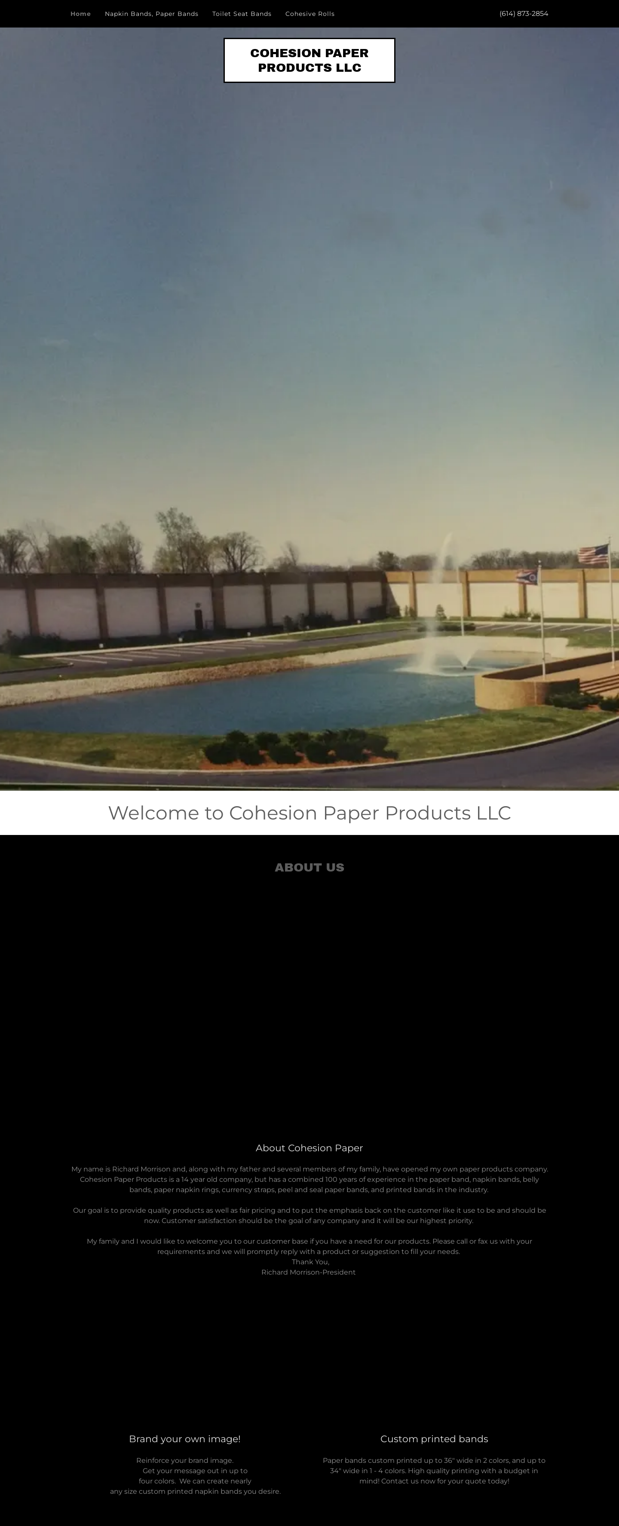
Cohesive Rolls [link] (310, 14)
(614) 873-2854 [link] (524, 13)
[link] (309, 69)
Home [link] (80, 14)
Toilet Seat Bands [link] (242, 14)
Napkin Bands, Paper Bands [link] (152, 14)
